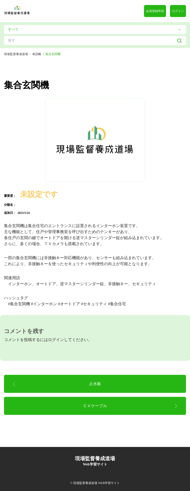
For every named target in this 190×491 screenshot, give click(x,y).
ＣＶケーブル (95, 406)
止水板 (95, 384)
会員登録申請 (155, 11)
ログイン (178, 11)
